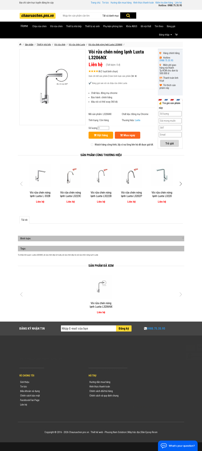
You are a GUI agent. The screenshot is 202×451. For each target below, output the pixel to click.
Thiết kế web (97, 432)
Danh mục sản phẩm (58, 395)
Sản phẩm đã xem (101, 265)
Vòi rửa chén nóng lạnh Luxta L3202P (131, 194)
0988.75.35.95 (166, 60)
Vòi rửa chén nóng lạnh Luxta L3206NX (101, 304)
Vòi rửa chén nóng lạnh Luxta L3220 (162, 194)
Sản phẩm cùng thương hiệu (101, 155)
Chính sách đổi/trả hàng (101, 391)
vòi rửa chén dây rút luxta (52, 255)
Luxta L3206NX (37, 255)
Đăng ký (124, 328)
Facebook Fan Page (29, 400)
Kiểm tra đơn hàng (164, 2)
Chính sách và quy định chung (103, 395)
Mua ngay (127, 135)
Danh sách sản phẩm (58, 400)
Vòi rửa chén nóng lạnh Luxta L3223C (70, 194)
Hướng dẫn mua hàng (121, 2)
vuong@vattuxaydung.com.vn (151, 396)
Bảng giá (171, 26)
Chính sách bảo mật (30, 395)
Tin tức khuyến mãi (57, 386)
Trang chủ (95, 2)
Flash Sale (53, 409)
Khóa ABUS (131, 26)
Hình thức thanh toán (143, 2)
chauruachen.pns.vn (150, 391)
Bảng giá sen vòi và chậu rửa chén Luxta (109, 83)
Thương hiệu (54, 382)
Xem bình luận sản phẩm (120, 76)
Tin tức (105, 2)
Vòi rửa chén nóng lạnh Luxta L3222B (101, 194)
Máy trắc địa (134, 432)
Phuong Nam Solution (115, 432)
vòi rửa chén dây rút (69, 255)
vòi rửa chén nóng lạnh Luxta (87, 255)
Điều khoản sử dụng (30, 391)
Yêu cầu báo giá (56, 391)
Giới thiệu (24, 382)
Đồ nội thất (146, 26)
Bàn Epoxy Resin (149, 432)
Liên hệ (178, 2)
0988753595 (141, 387)
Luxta (137, 120)
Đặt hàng (101, 135)
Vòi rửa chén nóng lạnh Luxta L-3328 (40, 194)
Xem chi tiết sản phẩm (98, 76)
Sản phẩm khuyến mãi (58, 404)
